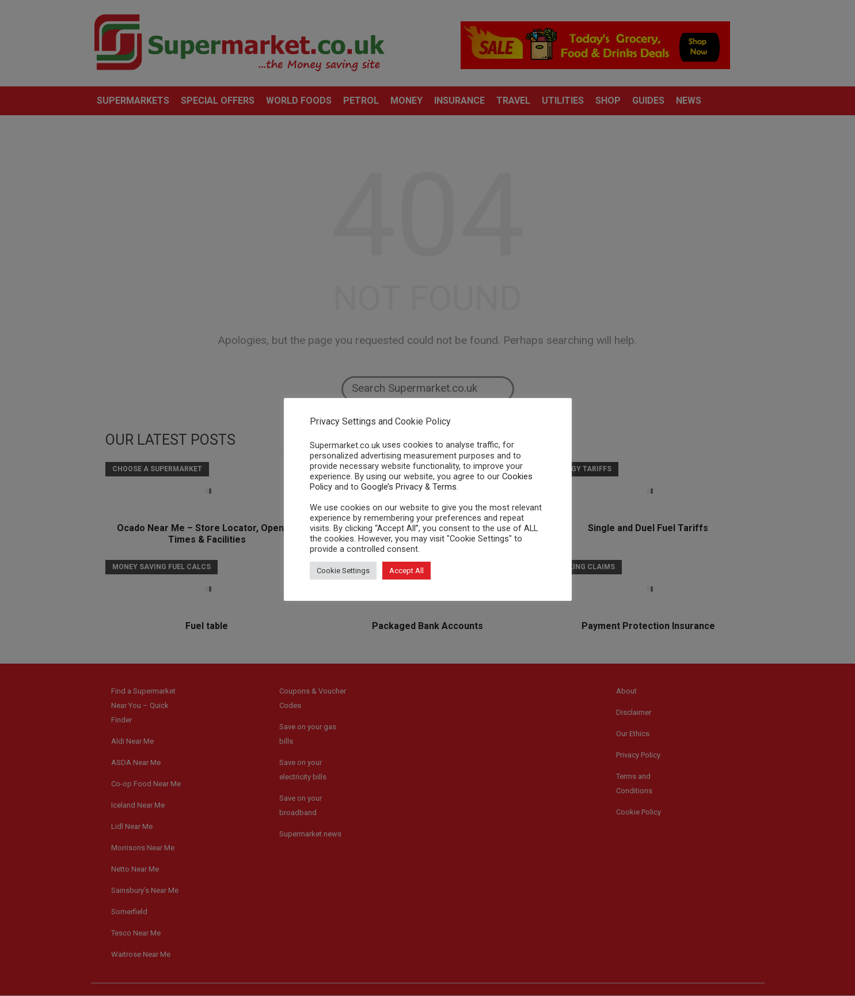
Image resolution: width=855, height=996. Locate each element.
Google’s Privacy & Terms (409, 487)
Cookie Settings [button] (343, 570)
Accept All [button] (406, 570)
